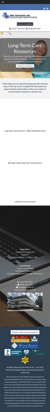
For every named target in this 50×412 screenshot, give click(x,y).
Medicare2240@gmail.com (25, 290)
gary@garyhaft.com (26, 287)
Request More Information (25, 66)
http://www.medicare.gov (35, 406)
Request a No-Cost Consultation (25, 332)
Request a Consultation (25, 24)
